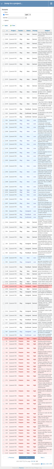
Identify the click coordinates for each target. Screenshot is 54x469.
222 (6, 372)
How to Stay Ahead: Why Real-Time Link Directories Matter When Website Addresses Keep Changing (46, 58)
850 (6, 262)
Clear (13, 25)
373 (6, 400)
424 (6, 443)
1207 (6, 117)
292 (6, 385)
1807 (6, 203)
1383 (6, 315)
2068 (6, 34)
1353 (6, 172)
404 (6, 420)
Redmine (21, 468)
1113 (6, 453)
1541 (6, 338)
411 (6, 422)
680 (6, 253)
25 (32, 461)
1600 (6, 186)
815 (6, 113)
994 (6, 127)
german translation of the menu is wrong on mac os (45, 262)
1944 (6, 222)
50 (34, 461)
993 (6, 217)
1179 (6, 283)
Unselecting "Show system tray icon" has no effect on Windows (46, 181)
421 (6, 436)
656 (6, 211)
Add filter (5, 17)
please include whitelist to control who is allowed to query (45, 391)
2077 (6, 92)
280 (6, 243)
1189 (6, 274)
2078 (6, 98)
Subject (47, 30)
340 (6, 396)
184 (6, 356)
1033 (6, 136)
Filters (6, 12)
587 (6, 331)
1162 (6, 148)
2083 (6, 43)
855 (6, 237)
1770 (6, 195)
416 (6, 430)
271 (6, 380)
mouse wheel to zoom (44, 430)
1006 (6, 131)
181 (6, 352)
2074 (6, 71)
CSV (47, 464)
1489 (6, 181)
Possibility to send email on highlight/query (46, 446)
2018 (6, 227)
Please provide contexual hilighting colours (45, 352)
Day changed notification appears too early (45, 140)
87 (6, 344)
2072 (6, 58)
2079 (6, 104)
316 (6, 391)
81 (6, 341)
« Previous (11, 457)
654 (6, 120)
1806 (6, 199)
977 (6, 323)
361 (6, 408)
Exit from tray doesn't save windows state (46, 116)
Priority (35, 30)
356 (6, 403)
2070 (6, 47)
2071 (6, 52)
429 (6, 447)
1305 (6, 166)
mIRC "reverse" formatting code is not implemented (45, 323)
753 (6, 450)
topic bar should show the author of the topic (45, 417)
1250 (6, 289)
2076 (6, 86)
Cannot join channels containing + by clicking (45, 123)
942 (6, 124)
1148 (6, 271)
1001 (6, 109)
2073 (6, 64)
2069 (6, 39)
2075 (6, 79)
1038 (6, 258)
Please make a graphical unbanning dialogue (45, 380)
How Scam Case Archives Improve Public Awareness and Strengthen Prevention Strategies (46, 98)
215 (6, 369)
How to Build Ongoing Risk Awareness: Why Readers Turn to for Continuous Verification (46, 86)
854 (6, 231)
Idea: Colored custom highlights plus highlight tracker (45, 396)
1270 (6, 156)
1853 (6, 286)
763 (6, 335)
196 (6, 359)
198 (6, 363)
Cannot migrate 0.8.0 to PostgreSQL (45, 152)
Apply (6, 25)
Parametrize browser (44, 192)
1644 (6, 267)
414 (6, 426)
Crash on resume (43, 289)
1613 (6, 192)
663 (6, 292)
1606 (6, 190)
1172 (6, 144)
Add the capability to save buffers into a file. (45, 359)
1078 (6, 303)
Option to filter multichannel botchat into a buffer (46, 344)
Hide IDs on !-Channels (45, 369)
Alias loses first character (45, 190)
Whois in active (42, 453)
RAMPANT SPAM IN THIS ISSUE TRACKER (45, 286)
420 (6, 433)
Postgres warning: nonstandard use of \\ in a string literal (45, 148)
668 (6, 295)
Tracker (20, 30)
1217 (6, 214)
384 (6, 417)
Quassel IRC (13, 34)
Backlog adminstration (44, 341)
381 (6, 248)
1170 (6, 152)
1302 (6, 160)
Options (6, 20)
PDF (51, 464)
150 (6, 348)
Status (6, 14)
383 (6, 413)
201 (6, 376)
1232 (6, 327)
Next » (43, 457)
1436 (6, 176)
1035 (6, 140)
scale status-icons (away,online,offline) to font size (46, 426)
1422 (6, 281)
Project (13, 30)
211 (6, 366)
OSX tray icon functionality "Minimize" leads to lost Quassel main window (45, 172)
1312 (6, 311)
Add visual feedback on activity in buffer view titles (45, 443)
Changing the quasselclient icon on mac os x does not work (46, 258)
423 (6, 440)
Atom (43, 464)
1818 (6, 207)
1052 (6, 278)
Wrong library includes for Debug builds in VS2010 (45, 144)
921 (6, 319)
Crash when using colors (45, 281)
